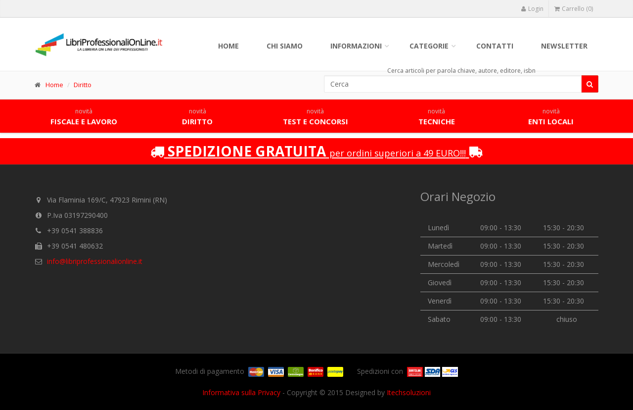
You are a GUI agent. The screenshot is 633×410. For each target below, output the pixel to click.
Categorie (429, 46)
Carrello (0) (573, 8)
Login (532, 8)
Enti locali (551, 117)
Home (228, 46)
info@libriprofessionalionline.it (94, 261)
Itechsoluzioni (409, 392)
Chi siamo (285, 46)
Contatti (494, 46)
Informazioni (356, 46)
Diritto (82, 84)
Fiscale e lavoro (83, 117)
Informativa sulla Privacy (241, 392)
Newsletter (564, 46)
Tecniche (436, 117)
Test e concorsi (315, 117)
